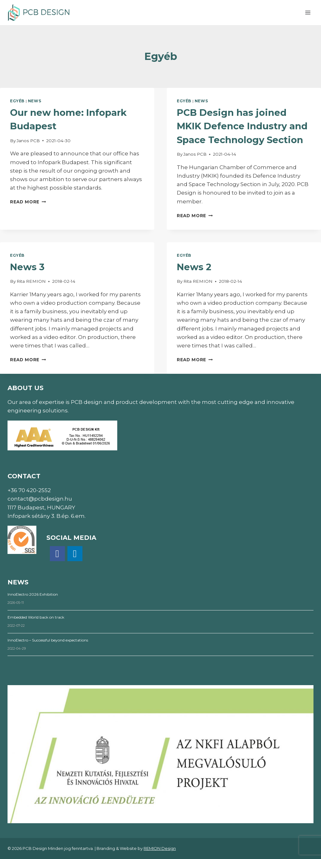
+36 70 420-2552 (29, 490)
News (34, 101)
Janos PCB (28, 140)
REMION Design (160, 848)
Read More (28, 201)
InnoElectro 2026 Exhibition (33, 594)
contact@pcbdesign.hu (40, 499)
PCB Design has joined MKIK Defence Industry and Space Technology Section (242, 126)
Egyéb (17, 101)
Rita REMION (31, 281)
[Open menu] (307, 12)
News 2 (194, 266)
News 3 (27, 266)
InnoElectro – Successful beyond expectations (48, 640)
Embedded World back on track (36, 617)
